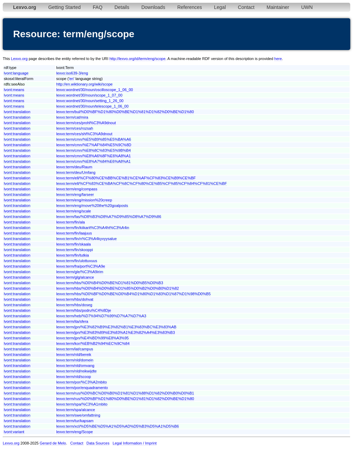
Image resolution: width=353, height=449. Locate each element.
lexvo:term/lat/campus (74, 349)
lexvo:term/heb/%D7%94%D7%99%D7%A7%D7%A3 (101, 316)
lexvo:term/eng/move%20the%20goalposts (92, 205)
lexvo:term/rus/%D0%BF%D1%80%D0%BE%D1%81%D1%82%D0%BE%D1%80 (125, 399)
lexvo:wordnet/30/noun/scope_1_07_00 (89, 95)
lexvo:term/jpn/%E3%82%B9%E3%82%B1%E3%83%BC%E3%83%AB (116, 327)
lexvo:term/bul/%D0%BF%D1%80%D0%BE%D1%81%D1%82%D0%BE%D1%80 (125, 112)
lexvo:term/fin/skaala (73, 244)
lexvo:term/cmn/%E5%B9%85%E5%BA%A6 (93, 139)
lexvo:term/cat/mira (72, 117)
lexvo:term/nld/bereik (73, 354)
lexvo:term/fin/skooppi (74, 250)
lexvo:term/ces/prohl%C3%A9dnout (86, 123)
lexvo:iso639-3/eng (72, 73)
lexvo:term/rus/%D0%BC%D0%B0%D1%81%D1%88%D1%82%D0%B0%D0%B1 (125, 393)
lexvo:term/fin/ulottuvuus (76, 261)
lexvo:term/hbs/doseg (74, 305)
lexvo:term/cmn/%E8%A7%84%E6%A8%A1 (93, 161)
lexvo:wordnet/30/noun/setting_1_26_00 (89, 101)
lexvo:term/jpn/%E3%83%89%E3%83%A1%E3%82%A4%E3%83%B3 (115, 332)
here (278, 59)
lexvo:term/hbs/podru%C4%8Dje (83, 310)
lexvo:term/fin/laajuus (74, 233)
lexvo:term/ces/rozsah (74, 128)
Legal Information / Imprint (135, 443)
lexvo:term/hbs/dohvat (74, 299)
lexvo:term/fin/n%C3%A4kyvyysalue (86, 239)
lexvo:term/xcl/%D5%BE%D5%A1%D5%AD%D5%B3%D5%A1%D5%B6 (117, 426)
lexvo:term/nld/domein (74, 360)
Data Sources (98, 443)
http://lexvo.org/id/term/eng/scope (137, 59)
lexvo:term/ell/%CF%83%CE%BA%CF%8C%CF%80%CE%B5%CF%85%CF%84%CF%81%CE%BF (141, 183)
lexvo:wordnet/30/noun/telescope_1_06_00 (92, 106)
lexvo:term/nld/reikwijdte (76, 371)
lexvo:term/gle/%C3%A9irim (79, 272)
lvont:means (14, 90)
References (189, 7)
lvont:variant (14, 432)
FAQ (97, 7)
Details (121, 7)
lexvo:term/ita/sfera (72, 321)
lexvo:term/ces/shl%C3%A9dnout (84, 134)
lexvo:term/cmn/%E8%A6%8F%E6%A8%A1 (93, 156)
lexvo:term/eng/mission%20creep (84, 200)
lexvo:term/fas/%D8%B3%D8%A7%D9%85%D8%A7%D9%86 (108, 216)
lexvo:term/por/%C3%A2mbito (81, 382)
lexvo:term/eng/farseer (75, 194)
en (71, 79)
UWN (307, 7)
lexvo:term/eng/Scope (74, 432)
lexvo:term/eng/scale (73, 211)
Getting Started (64, 7)
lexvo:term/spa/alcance (75, 410)
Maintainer (277, 7)
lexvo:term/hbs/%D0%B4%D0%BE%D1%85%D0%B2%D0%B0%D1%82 (117, 288)
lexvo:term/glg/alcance (75, 277)
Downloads (153, 7)
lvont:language (16, 73)
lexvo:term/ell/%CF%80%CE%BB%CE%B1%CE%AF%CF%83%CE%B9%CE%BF (126, 178)
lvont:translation (17, 112)
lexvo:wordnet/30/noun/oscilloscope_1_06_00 (94, 90)
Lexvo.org (19, 59)
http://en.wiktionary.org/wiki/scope (84, 84)
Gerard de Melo (53, 443)
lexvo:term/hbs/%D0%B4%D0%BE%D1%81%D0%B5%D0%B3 (109, 283)
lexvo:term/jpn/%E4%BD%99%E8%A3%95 (92, 338)
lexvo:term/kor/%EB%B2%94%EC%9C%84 (93, 343)
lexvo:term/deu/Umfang (75, 172)
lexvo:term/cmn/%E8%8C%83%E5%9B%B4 (93, 150)
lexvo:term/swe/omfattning (78, 415)
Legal (220, 7)
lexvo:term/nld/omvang (75, 365)
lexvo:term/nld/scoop (73, 377)
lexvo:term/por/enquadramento (82, 388)
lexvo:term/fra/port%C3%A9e (80, 266)
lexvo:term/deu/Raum (74, 167)
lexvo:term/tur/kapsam (74, 421)
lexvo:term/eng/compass (76, 189)
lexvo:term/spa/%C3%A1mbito (82, 404)
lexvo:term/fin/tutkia (72, 255)
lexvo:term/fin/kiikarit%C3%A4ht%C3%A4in (92, 228)
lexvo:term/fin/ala (70, 222)
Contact (246, 7)
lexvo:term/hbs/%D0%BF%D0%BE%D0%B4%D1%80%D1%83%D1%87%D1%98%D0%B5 (133, 294)
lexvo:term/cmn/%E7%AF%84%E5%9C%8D (93, 145)
